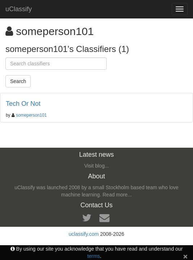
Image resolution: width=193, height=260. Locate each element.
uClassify (18, 9)
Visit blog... (96, 166)
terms (93, 256)
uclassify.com (84, 234)
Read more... (117, 195)
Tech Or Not (23, 103)
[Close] (185, 256)
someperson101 (31, 115)
